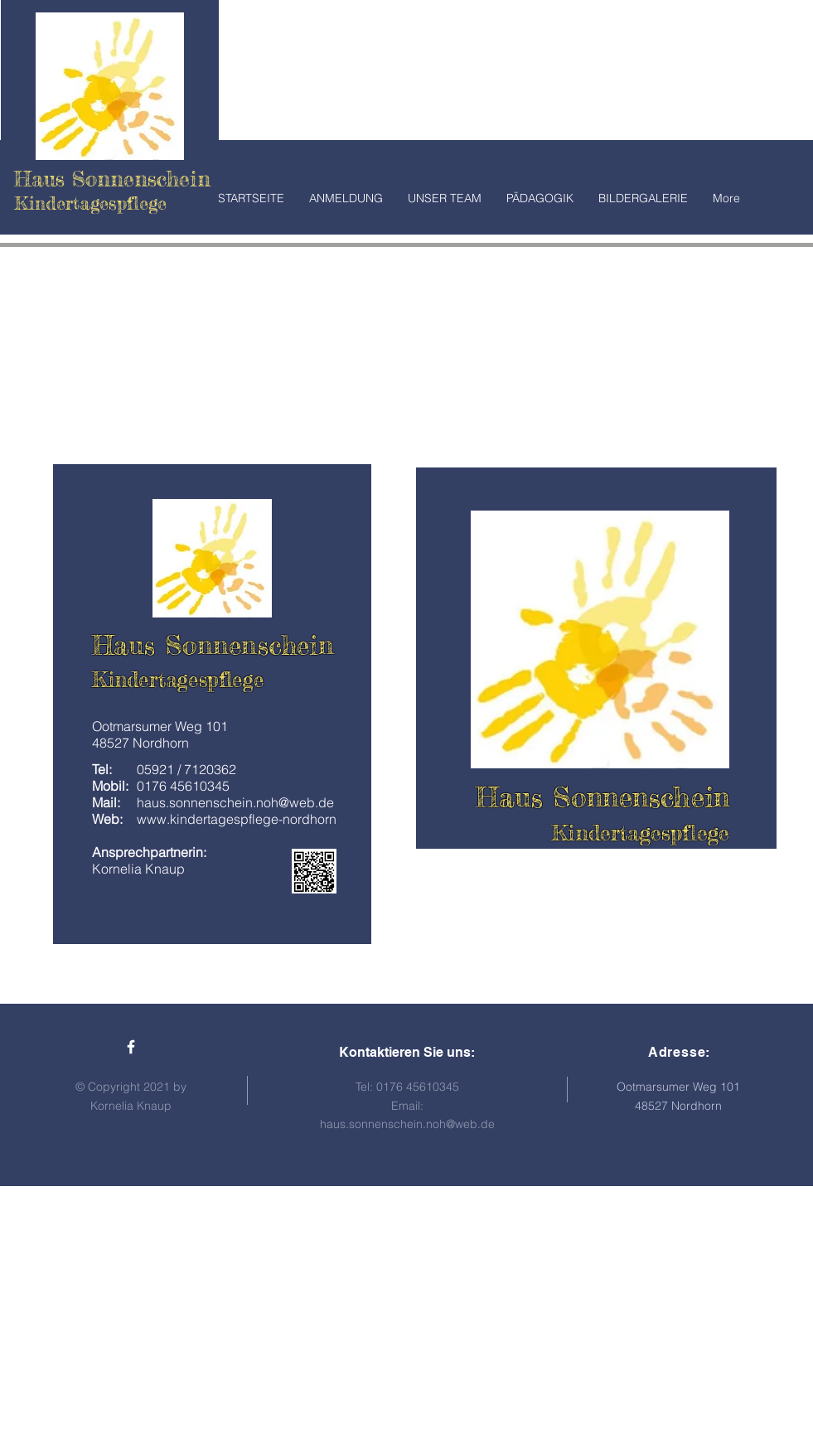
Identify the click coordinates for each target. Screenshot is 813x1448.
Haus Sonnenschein (112, 178)
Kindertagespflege (178, 679)
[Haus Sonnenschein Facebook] (131, 1047)
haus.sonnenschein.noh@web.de (407, 1123)
